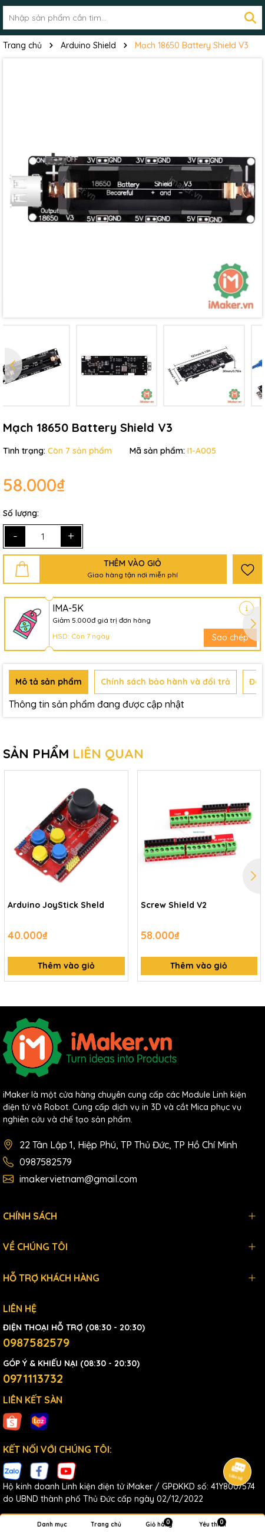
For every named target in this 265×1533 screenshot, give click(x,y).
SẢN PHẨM (73, 753)
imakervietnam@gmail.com (78, 1179)
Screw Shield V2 (174, 905)
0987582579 (45, 1162)
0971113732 (33, 1378)
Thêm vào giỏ (66, 965)
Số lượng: (21, 513)
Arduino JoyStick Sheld (56, 905)
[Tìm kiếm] (250, 18)
